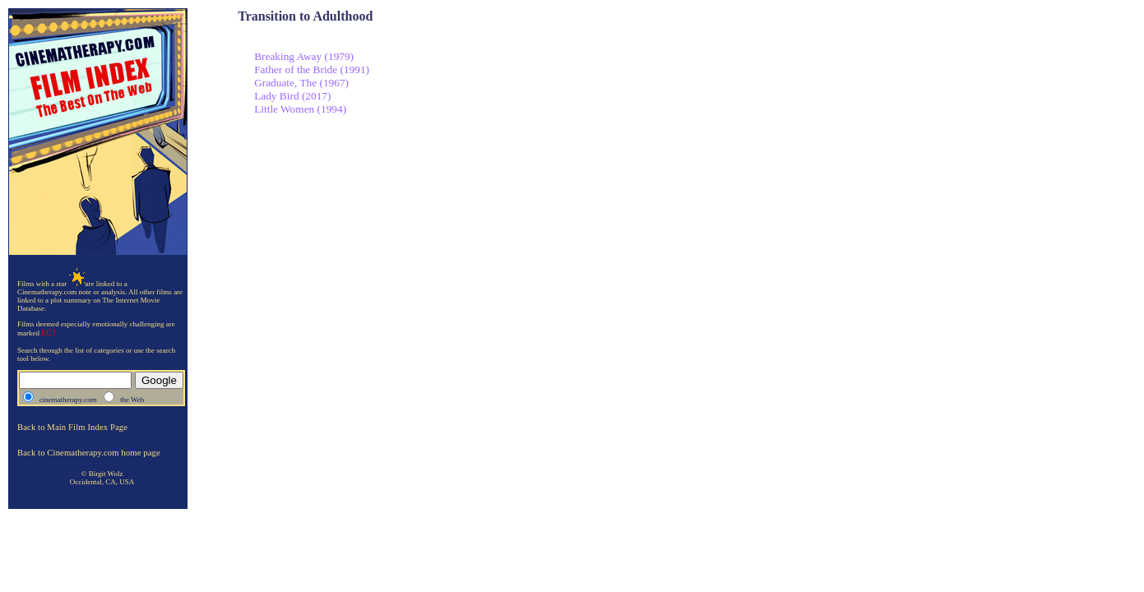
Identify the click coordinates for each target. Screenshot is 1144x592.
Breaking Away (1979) (304, 56)
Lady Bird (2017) (292, 96)
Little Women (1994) (300, 109)
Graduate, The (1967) (301, 82)
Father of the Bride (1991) (311, 69)
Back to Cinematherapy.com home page (88, 452)
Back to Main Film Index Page (72, 427)
